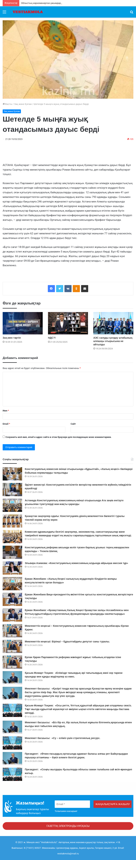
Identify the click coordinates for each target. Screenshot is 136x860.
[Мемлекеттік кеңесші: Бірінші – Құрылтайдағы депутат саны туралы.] (12, 646)
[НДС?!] (68, 323)
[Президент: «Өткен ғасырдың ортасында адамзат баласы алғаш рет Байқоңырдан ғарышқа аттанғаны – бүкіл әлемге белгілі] (12, 758)
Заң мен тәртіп (12, 337)
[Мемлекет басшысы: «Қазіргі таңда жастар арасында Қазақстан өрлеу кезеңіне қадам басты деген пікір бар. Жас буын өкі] (12, 693)
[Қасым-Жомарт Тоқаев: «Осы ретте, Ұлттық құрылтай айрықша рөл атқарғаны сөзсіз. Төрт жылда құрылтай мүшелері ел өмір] (12, 710)
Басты (7, 104)
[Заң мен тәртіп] (23, 323)
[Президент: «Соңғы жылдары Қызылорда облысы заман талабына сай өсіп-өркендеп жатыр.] (12, 774)
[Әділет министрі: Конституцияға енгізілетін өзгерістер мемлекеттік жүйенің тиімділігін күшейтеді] (12, 489)
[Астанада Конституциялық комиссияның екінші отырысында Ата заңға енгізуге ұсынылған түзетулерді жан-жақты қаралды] (12, 505)
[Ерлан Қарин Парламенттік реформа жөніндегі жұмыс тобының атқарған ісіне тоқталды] (12, 662)
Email (6, 424)
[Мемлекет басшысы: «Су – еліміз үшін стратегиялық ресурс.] (12, 743)
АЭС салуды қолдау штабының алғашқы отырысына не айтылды (112, 341)
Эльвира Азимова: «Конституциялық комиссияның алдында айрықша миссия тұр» (76, 563)
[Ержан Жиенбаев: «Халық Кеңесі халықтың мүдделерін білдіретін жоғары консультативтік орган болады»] (12, 583)
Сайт (73, 424)
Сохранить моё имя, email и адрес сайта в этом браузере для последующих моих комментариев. (58, 437)
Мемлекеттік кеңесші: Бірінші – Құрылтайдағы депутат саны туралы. (67, 641)
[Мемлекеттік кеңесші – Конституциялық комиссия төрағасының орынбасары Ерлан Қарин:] (12, 630)
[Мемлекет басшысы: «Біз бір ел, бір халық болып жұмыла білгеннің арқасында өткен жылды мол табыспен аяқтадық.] (12, 727)
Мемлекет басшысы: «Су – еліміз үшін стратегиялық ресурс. (63, 738)
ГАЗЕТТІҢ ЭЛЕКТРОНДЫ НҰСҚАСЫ (67, 826)
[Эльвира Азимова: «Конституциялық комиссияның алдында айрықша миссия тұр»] (12, 568)
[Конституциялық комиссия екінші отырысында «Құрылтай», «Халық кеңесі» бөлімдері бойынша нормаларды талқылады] (12, 473)
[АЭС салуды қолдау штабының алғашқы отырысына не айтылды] (113, 323)
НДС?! (52, 337)
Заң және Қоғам (23, 104)
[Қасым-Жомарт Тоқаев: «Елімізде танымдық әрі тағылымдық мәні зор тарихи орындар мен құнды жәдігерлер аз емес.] (12, 677)
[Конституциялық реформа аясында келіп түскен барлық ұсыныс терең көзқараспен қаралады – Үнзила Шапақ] (12, 552)
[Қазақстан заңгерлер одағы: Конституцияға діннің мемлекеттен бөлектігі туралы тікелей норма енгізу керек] (12, 521)
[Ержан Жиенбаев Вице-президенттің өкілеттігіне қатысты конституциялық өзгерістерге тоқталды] (12, 599)
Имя (6, 410)
